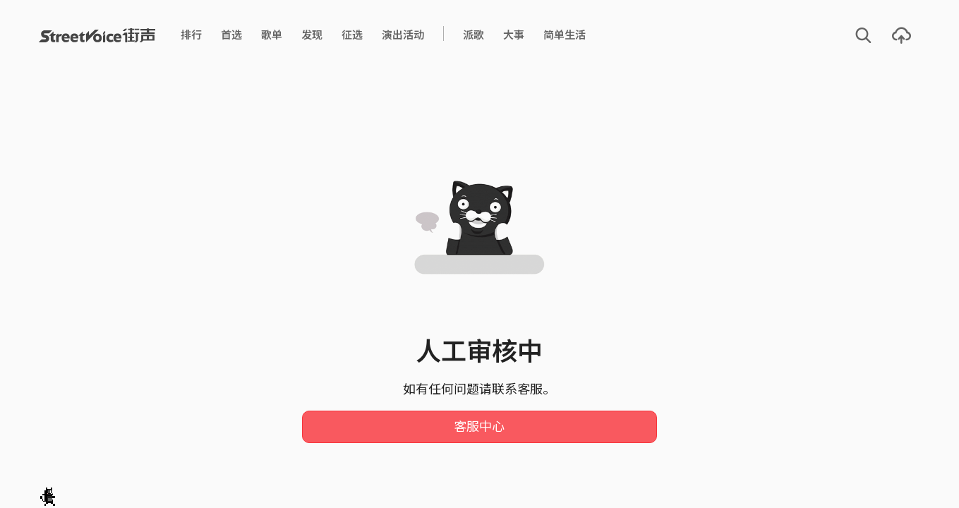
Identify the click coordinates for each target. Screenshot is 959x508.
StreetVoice (97, 35)
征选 (352, 35)
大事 (513, 35)
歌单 (271, 35)
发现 (311, 35)
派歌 (473, 35)
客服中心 (479, 427)
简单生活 (564, 35)
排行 (191, 35)
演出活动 (403, 35)
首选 (231, 35)
